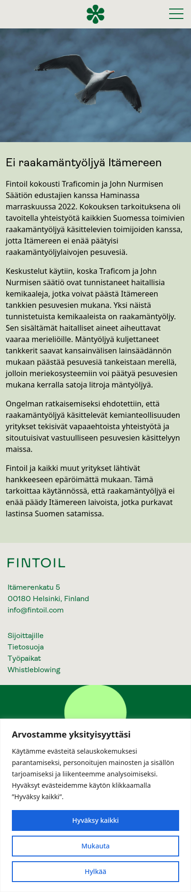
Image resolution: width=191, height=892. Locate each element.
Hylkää (95, 871)
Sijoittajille (26, 635)
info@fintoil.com (36, 609)
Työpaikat (24, 658)
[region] (95, 805)
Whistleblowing (34, 669)
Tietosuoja (26, 646)
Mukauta (95, 845)
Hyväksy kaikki (95, 820)
